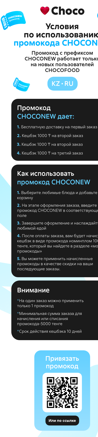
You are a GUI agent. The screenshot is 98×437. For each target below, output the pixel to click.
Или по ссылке (62, 420)
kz (56, 83)
